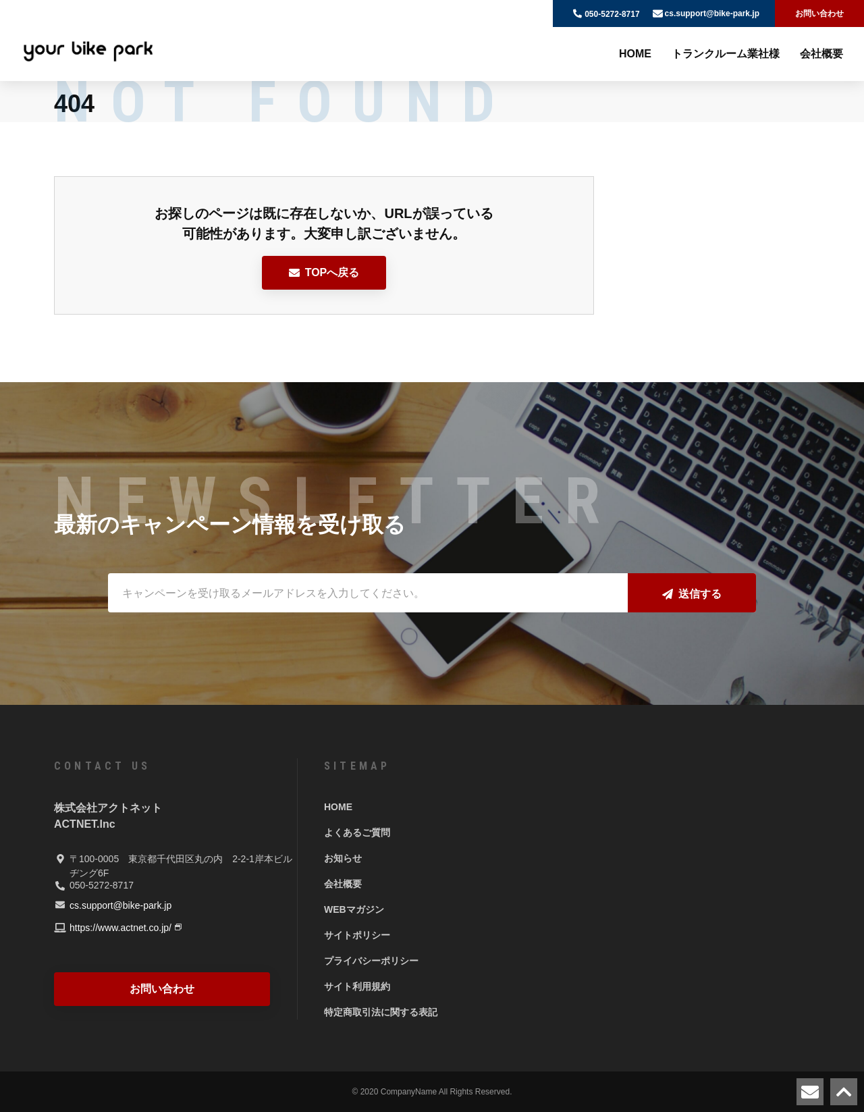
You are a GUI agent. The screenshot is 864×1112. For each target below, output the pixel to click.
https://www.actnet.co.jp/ (120, 927)
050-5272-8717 (612, 14)
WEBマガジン (354, 909)
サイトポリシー (357, 935)
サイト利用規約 (357, 986)
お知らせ (343, 858)
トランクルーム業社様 (726, 53)
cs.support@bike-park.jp (712, 13)
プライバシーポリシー (371, 960)
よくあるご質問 (357, 832)
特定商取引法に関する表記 (380, 1012)
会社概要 (821, 53)
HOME (635, 53)
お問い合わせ (819, 13)
